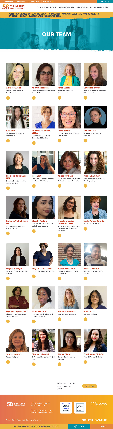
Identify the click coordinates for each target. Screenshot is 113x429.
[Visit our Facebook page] (92, 403)
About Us (53, 7)
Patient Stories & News (66, 7)
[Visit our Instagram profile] (101, 403)
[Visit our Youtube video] (96, 403)
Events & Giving (103, 7)
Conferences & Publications (86, 7)
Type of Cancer (43, 7)
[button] (89, 386)
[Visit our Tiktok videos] (105, 403)
